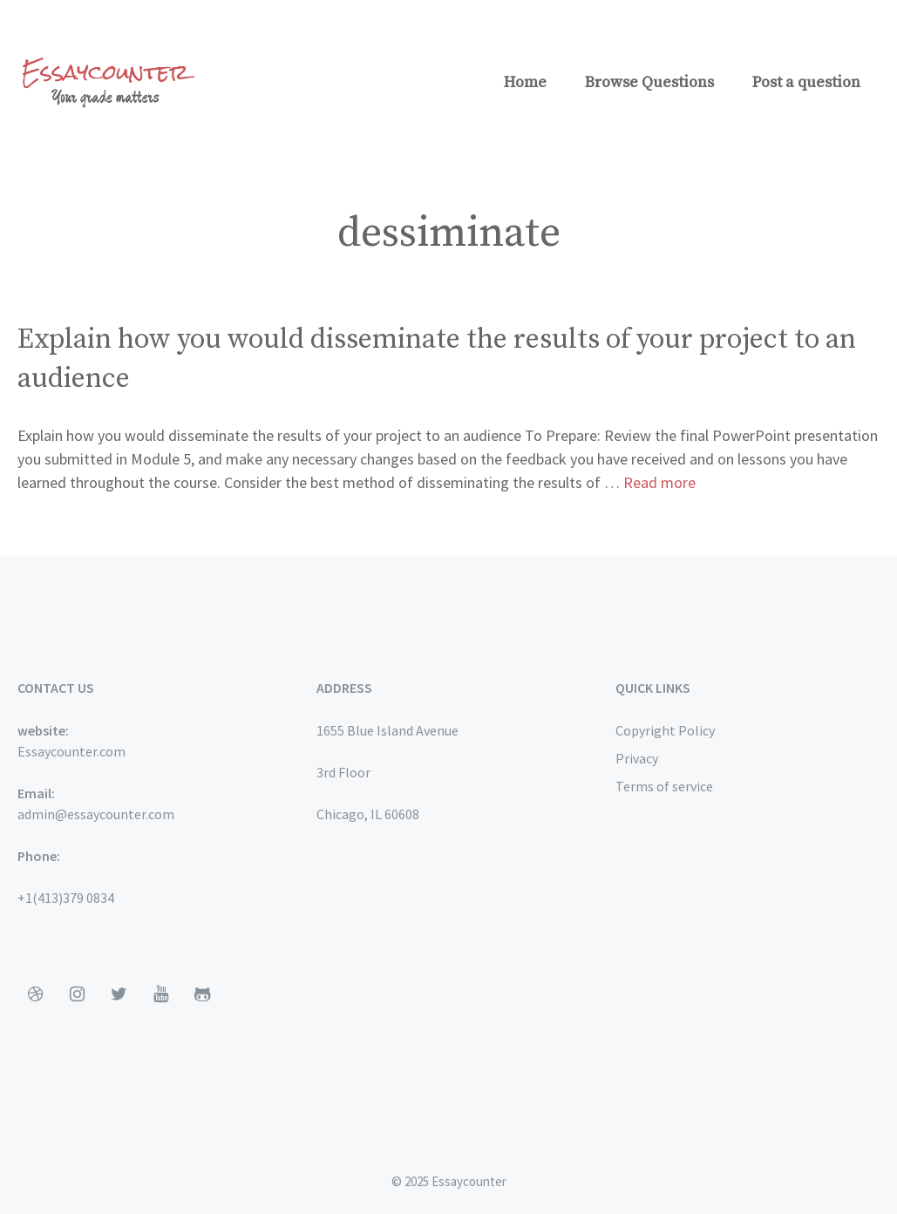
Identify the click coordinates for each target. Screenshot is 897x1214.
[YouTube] (160, 994)
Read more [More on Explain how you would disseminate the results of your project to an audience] (659, 482)
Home (525, 82)
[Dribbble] (34, 994)
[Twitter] (118, 994)
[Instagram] (76, 994)
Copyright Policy (665, 730)
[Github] (202, 994)
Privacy (636, 758)
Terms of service (664, 786)
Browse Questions (649, 82)
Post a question (806, 82)
